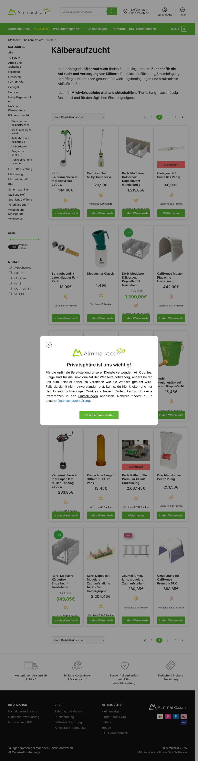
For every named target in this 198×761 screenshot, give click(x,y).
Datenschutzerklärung (74, 401)
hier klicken (131, 386)
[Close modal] (49, 345)
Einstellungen (88, 396)
